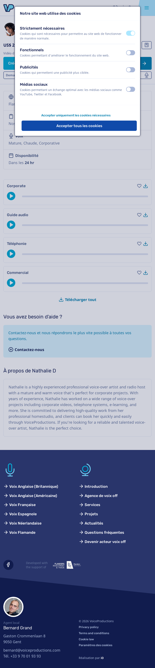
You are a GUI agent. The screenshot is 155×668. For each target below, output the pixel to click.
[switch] (130, 33)
